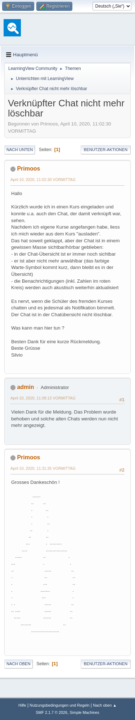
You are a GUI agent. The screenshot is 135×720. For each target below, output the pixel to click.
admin (25, 387)
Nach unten (19, 149)
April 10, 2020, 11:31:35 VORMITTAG (43, 468)
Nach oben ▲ (105, 705)
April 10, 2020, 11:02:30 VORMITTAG (43, 179)
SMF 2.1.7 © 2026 (51, 712)
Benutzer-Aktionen (105, 149)
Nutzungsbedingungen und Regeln (59, 705)
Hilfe (22, 705)
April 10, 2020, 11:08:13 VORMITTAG (43, 398)
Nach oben (18, 664)
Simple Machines (84, 712)
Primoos (28, 168)
